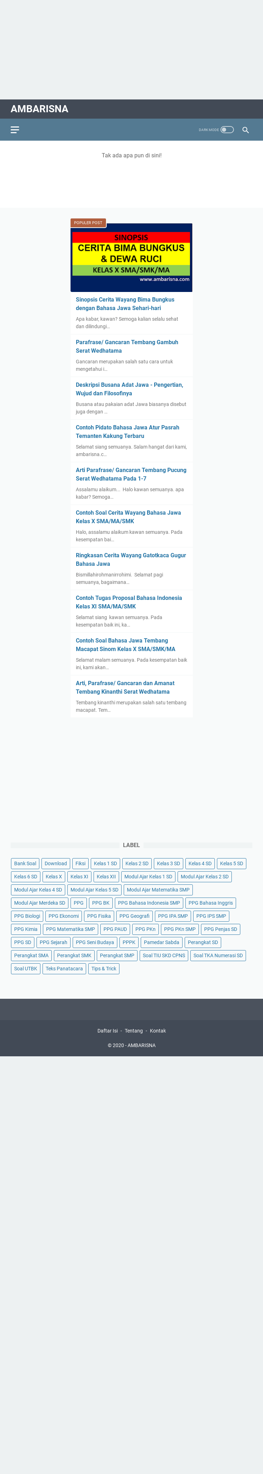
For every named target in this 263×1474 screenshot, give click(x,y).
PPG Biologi (27, 916)
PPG (79, 903)
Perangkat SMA (31, 955)
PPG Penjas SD (220, 929)
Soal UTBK (25, 968)
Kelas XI (79, 876)
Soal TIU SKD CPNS (164, 955)
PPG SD (22, 942)
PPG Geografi (134, 916)
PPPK (129, 942)
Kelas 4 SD (200, 863)
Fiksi (80, 863)
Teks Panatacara (64, 968)
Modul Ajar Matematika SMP (158, 890)
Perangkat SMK (74, 955)
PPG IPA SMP (173, 916)
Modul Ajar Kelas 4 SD (38, 890)
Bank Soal (25, 863)
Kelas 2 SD (137, 863)
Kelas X (54, 876)
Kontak (158, 1031)
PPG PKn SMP (180, 929)
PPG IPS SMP (211, 916)
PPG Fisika (99, 916)
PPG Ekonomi (64, 916)
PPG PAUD (115, 929)
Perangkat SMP (117, 955)
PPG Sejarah (53, 942)
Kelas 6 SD (25, 876)
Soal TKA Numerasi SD (218, 955)
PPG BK (101, 903)
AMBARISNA (39, 109)
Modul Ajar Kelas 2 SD (205, 876)
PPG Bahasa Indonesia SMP (149, 903)
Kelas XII (106, 876)
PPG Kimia (26, 929)
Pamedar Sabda (161, 942)
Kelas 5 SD (231, 863)
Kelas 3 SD (168, 863)
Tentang (134, 1031)
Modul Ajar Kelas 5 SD (94, 890)
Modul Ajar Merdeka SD (39, 903)
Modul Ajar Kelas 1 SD (148, 876)
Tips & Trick (103, 968)
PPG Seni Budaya (95, 942)
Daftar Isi (107, 1031)
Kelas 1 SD (105, 863)
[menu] (19, 129)
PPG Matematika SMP (70, 929)
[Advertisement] (131, 49)
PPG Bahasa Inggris (211, 903)
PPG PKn (145, 929)
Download (56, 863)
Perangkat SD (203, 942)
